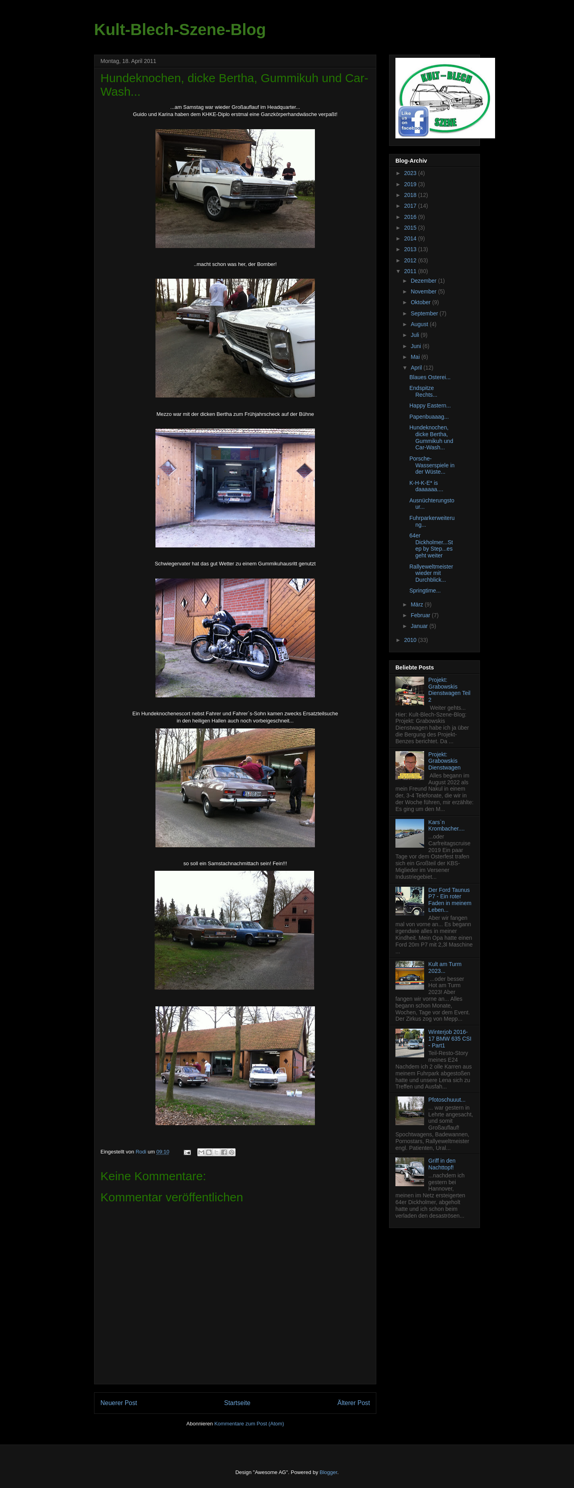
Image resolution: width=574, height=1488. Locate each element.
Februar (421, 615)
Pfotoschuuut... (447, 1099)
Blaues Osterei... (430, 377)
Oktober (421, 302)
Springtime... (425, 590)
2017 (411, 206)
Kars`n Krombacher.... (447, 825)
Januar (420, 626)
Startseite (237, 1402)
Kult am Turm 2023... (445, 967)
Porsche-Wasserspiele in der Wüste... (431, 465)
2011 (411, 271)
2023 (411, 173)
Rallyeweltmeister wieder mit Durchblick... (431, 573)
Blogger (328, 1472)
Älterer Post (354, 1402)
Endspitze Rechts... (423, 391)
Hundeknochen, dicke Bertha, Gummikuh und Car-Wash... (431, 437)
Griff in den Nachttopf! (442, 1164)
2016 (411, 217)
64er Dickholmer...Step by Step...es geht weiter (431, 545)
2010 (411, 640)
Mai (416, 357)
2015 (411, 227)
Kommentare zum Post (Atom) (249, 1424)
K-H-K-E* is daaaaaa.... (426, 486)
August (420, 324)
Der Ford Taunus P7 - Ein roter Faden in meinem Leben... (450, 900)
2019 (411, 184)
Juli (416, 335)
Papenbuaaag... (429, 416)
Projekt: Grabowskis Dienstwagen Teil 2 (450, 690)
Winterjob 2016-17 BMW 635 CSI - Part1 (450, 1039)
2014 (411, 238)
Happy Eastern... (430, 405)
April (417, 367)
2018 (411, 195)
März (418, 604)
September (425, 313)
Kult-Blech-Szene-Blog (180, 29)
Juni (417, 346)
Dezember (424, 281)
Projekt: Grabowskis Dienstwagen (445, 761)
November (424, 291)
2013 (411, 249)
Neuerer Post (118, 1402)
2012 (411, 260)
